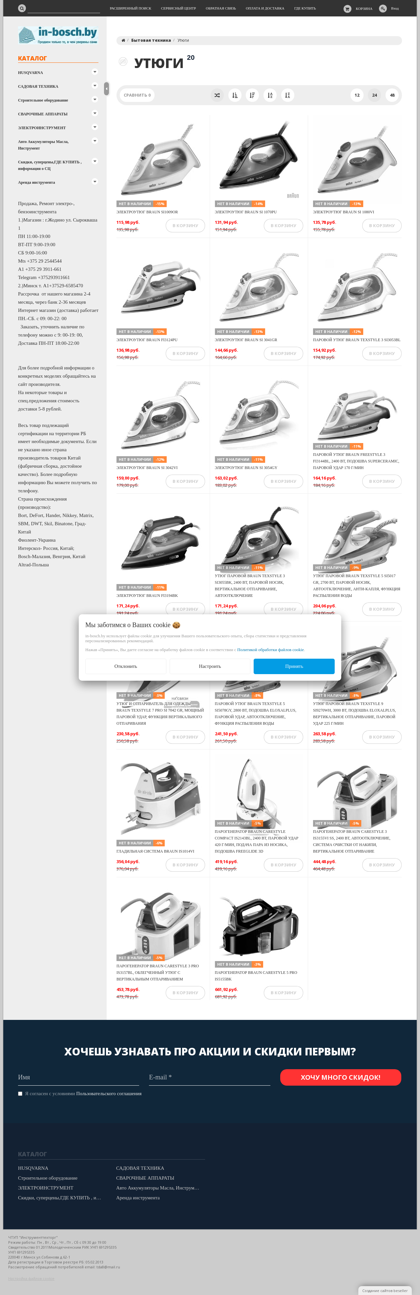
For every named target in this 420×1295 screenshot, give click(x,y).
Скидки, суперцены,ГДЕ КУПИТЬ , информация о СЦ (50, 165)
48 (392, 95)
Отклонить (126, 666)
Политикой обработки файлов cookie (270, 649)
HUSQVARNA (30, 72)
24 (374, 95)
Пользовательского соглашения (108, 1093)
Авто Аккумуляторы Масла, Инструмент (43, 145)
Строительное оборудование (43, 100)
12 (357, 95)
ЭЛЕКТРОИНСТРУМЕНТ (42, 128)
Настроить (210, 666)
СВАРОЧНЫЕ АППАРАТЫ (43, 114)
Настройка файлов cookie (31, 1278)
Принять (294, 666)
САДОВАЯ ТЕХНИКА (38, 86)
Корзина (364, 9)
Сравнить (137, 95)
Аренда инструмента (36, 182)
